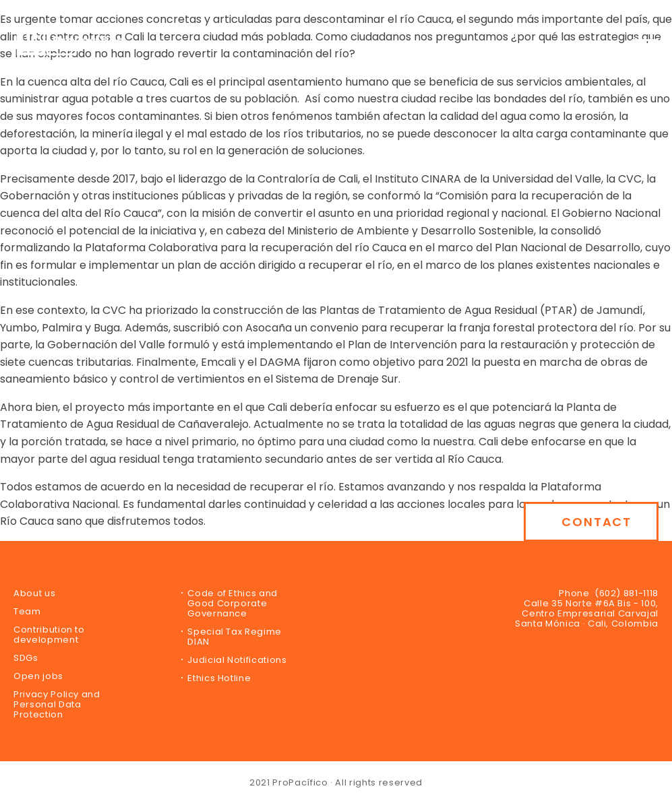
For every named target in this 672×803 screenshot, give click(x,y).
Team (27, 611)
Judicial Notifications (236, 660)
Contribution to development (49, 634)
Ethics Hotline (219, 678)
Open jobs (38, 676)
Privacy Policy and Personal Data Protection (56, 704)
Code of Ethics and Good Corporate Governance (232, 603)
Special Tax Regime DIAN (234, 637)
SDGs (25, 658)
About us (34, 593)
